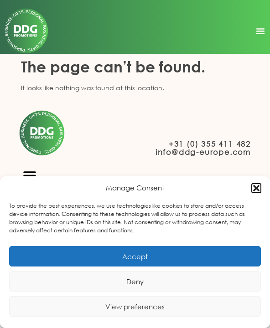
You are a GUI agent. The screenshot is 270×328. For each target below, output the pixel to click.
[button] (256, 188)
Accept (135, 256)
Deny (135, 281)
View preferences (135, 306)
